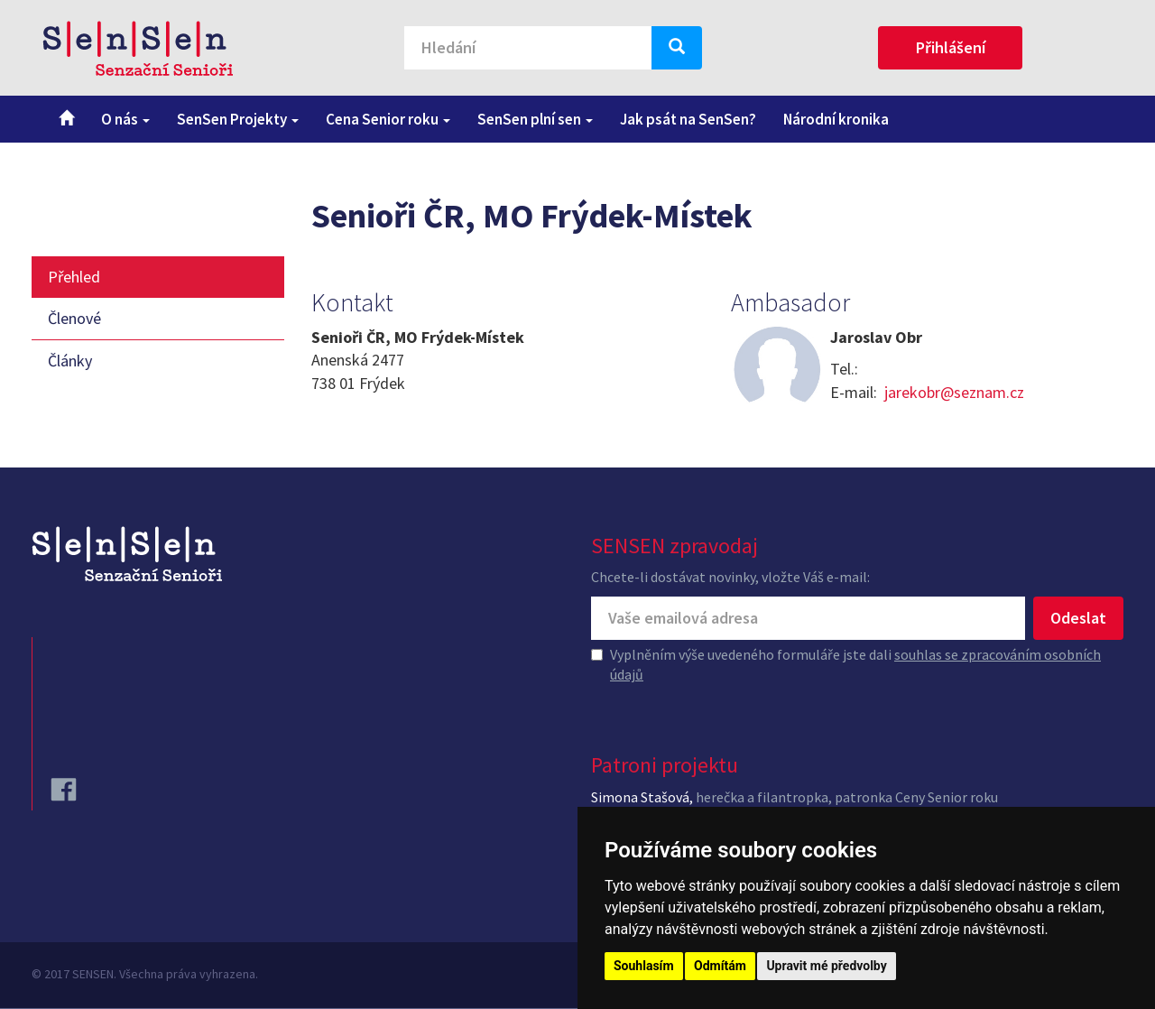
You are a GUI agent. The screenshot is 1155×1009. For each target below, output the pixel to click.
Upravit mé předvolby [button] (826, 965)
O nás (125, 119)
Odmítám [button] (720, 965)
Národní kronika (836, 119)
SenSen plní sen (535, 119)
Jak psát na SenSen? (688, 119)
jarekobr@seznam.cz (954, 392)
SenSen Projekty (238, 119)
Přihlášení (950, 47)
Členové (74, 318)
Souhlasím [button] (644, 965)
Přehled (74, 276)
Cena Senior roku (388, 119)
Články (70, 360)
